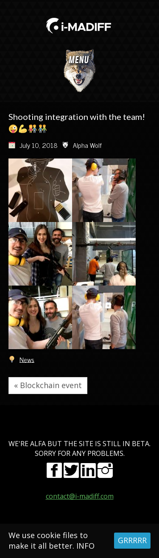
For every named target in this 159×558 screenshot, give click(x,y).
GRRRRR (132, 540)
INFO (85, 546)
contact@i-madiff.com (80, 496)
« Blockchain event (48, 385)
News (27, 358)
